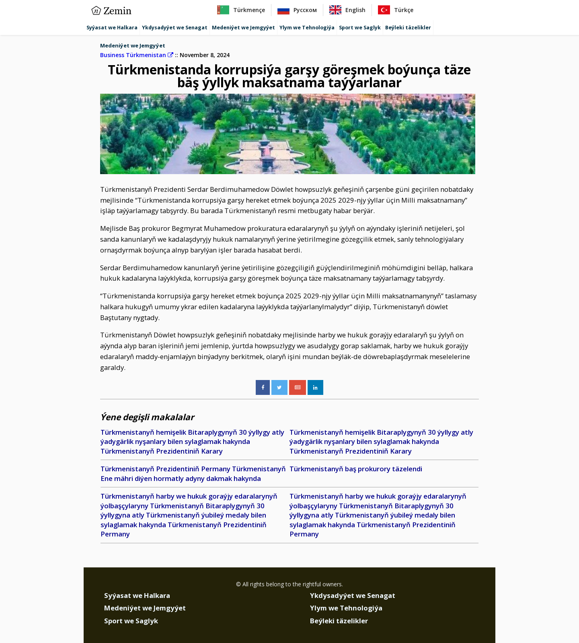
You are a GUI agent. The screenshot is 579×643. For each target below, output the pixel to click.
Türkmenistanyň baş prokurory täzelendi (356, 468)
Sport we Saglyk (360, 27)
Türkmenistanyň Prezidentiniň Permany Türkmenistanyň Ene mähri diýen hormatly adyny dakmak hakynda (193, 473)
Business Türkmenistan (136, 55)
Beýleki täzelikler (408, 27)
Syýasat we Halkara (112, 27)
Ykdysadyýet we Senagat (174, 27)
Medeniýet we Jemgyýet (243, 27)
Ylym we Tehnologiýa (307, 27)
